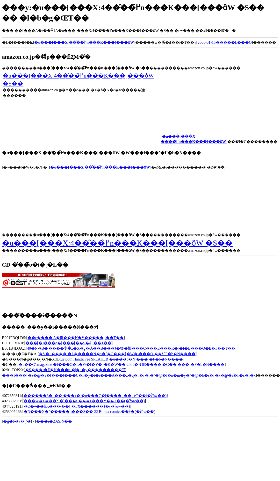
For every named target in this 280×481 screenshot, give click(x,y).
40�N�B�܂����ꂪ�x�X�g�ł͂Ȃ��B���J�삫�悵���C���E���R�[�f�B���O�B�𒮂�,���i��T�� (131, 348)
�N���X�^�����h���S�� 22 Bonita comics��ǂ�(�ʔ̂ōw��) (89, 412)
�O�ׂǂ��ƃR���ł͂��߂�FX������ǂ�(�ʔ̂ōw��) (77, 406)
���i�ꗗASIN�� (54, 421)
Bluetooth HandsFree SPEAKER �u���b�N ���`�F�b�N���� (120, 359)
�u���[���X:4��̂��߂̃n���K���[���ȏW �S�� (117, 243)
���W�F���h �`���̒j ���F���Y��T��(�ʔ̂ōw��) (84, 401)
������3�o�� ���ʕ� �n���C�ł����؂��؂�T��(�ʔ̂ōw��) (94, 396)
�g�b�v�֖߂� (17, 421)
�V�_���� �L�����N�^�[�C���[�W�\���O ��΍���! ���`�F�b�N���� (117, 354)
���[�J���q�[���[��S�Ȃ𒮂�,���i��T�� (68, 343)
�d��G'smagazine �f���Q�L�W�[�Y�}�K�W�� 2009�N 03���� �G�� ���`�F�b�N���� (121, 364)
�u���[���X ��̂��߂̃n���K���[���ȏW (100, 167)
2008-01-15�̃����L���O (225, 42)
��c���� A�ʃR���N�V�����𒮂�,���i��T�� (76, 338)
